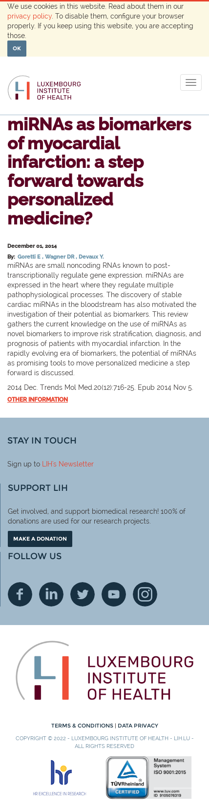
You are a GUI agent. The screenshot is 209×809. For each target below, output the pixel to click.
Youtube (114, 594)
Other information (37, 399)
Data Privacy (138, 725)
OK (17, 48)
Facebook (20, 594)
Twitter (82, 594)
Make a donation (40, 538)
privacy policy (29, 16)
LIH (47, 464)
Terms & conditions (83, 725)
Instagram (145, 594)
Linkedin (51, 594)
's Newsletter (73, 464)
